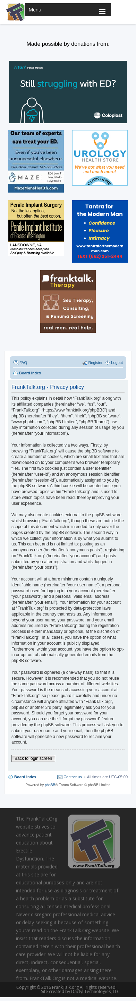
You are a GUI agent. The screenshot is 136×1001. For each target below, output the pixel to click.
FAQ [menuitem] (23, 362)
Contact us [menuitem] (72, 777)
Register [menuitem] (95, 362)
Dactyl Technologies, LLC (94, 991)
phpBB (50, 785)
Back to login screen (33, 758)
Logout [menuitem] (117, 362)
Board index (25, 777)
